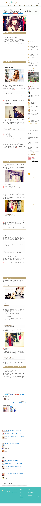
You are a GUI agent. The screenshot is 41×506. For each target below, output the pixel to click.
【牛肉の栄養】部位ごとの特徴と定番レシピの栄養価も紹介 (33, 133)
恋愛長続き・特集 (30, 495)
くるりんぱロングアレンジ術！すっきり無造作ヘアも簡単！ (13, 466)
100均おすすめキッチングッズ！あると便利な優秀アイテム (35, 103)
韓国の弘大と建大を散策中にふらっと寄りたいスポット (35, 96)
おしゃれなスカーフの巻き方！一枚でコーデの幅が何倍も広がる (14, 473)
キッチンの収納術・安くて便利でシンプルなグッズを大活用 (35, 106)
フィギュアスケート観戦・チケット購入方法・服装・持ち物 (35, 114)
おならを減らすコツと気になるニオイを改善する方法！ (17, 402)
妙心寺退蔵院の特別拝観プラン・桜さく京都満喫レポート (33, 44)
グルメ (20, 495)
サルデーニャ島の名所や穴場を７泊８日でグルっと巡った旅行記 (35, 99)
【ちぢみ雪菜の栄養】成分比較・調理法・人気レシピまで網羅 (33, 128)
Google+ (16, 394)
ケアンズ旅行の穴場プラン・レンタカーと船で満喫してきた (33, 55)
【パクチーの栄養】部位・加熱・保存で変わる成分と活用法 (33, 138)
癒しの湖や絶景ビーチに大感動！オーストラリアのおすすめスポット (33, 47)
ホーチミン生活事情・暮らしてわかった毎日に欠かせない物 (33, 57)
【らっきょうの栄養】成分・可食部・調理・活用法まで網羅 (33, 143)
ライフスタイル (21, 497)
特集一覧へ (38, 496)
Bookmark (21, 394)
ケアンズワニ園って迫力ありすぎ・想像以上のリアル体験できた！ (33, 52)
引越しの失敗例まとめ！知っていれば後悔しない (35, 117)
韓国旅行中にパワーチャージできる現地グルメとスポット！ (35, 89)
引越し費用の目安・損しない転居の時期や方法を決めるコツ (35, 121)
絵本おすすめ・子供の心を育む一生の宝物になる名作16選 (33, 66)
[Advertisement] (14, 54)
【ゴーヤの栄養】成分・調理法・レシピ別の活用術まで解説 (33, 148)
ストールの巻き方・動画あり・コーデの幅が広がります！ (13, 433)
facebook (11, 394)
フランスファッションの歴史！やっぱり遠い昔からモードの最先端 (14, 436)
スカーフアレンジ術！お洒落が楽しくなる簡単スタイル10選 (13, 443)
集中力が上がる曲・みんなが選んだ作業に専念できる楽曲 (35, 110)
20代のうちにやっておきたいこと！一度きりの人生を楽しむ (13, 463)
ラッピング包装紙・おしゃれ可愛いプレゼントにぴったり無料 (33, 41)
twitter (6, 394)
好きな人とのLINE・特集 (30, 492)
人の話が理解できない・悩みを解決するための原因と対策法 (13, 430)
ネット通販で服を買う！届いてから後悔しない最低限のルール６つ (13, 414)
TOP (4, 5)
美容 (20, 492)
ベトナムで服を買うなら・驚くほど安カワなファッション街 (33, 49)
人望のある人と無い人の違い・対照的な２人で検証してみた (33, 63)
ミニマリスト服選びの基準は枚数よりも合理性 (11, 460)
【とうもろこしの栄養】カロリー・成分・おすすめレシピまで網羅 (33, 150)
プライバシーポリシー (14, 492)
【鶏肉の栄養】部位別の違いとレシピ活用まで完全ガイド (33, 135)
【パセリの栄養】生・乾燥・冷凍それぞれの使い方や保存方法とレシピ (33, 140)
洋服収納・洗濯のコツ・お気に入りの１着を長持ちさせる (5, 414)
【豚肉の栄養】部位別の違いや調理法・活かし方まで (33, 131)
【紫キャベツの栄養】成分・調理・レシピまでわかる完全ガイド (33, 145)
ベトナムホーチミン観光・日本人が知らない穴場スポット (33, 60)
